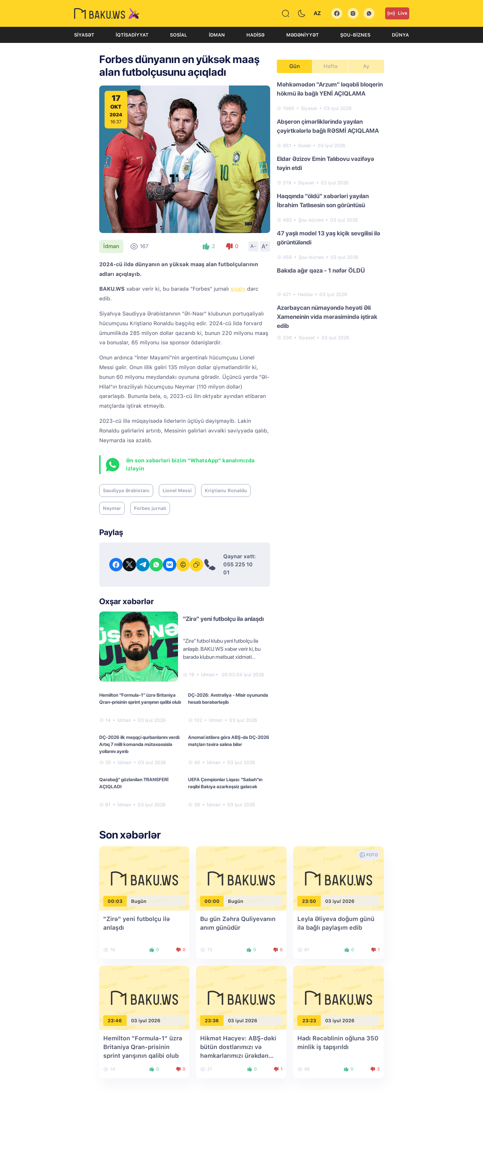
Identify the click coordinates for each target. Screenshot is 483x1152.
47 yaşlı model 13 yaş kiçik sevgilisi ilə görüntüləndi (328, 238)
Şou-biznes (355, 35)
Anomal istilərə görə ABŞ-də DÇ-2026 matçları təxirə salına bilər (228, 741)
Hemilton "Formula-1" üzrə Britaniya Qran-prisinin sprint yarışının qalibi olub (140, 698)
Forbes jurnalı (150, 508)
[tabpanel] (330, 210)
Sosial (178, 35)
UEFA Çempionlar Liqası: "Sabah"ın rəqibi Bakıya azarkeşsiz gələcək (225, 783)
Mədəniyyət (302, 35)
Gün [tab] (294, 66)
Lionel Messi (177, 490)
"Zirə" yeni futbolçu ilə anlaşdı (223, 618)
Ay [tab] (366, 66)
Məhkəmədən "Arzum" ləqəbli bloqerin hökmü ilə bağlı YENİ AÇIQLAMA (330, 89)
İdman (217, 35)
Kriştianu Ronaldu (226, 490)
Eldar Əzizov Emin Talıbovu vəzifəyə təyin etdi (325, 163)
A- (253, 246)
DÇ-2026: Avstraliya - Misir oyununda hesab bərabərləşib (228, 698)
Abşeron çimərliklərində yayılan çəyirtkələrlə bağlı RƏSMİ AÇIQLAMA (328, 126)
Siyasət (84, 35)
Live (397, 13)
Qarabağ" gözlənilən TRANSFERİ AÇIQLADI (134, 783)
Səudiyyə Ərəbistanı (126, 490)
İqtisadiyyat (132, 35)
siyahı (239, 289)
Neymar (112, 508)
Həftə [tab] (330, 66)
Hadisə (255, 35)
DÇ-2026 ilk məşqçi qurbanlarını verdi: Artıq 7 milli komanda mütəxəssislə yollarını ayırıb (139, 744)
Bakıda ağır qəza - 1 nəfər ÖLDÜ (321, 270)
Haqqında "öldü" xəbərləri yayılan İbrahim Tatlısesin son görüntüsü (323, 200)
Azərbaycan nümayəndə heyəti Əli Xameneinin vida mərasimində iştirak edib (327, 316)
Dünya (400, 35)
